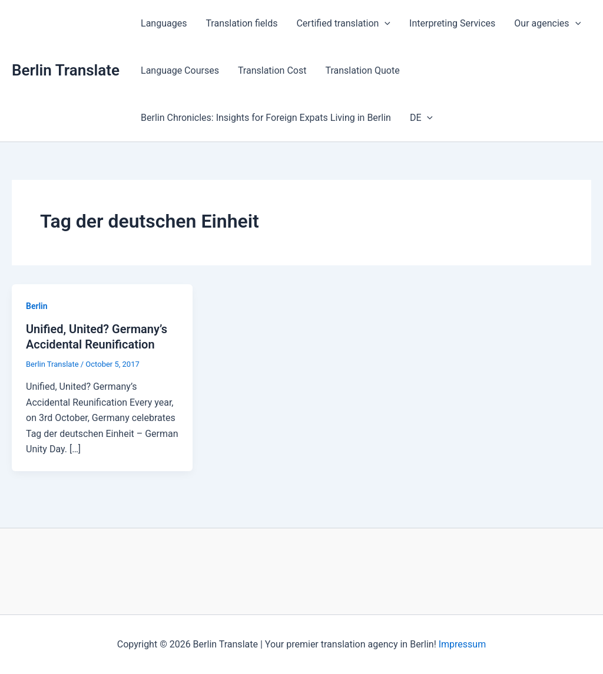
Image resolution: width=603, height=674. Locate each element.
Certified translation (343, 23)
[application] (384, 23)
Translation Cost (272, 70)
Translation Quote (362, 70)
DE (421, 118)
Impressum (462, 644)
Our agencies (547, 23)
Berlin (37, 306)
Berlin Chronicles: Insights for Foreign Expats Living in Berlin (266, 117)
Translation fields (241, 23)
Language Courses (180, 70)
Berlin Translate (66, 70)
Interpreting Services (452, 23)
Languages (164, 23)
